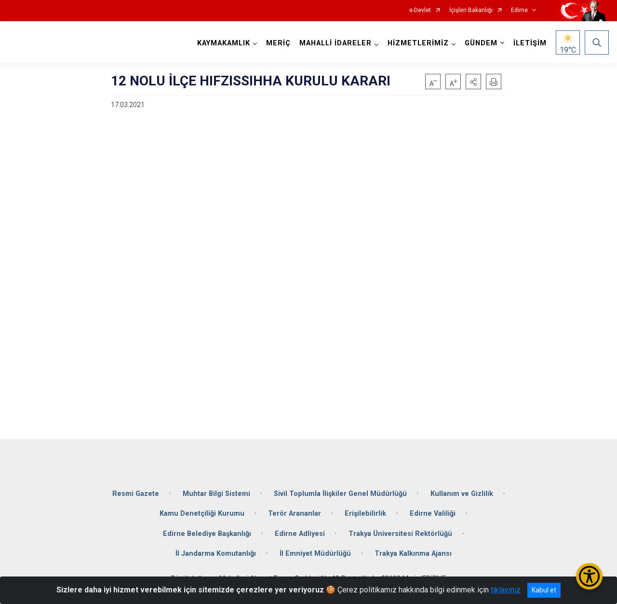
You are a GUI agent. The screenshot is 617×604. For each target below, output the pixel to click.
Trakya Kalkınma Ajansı (413, 553)
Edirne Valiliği (433, 513)
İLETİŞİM (530, 43)
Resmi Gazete (135, 493)
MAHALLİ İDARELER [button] (335, 43)
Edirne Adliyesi (300, 533)
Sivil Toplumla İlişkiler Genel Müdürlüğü (340, 493)
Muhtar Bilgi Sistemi (216, 493)
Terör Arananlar (294, 513)
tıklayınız (506, 589)
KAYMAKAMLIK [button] (223, 43)
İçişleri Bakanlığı (471, 10)
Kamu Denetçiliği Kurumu (202, 513)
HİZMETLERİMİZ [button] (418, 43)
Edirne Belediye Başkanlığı (207, 533)
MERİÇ (278, 43)
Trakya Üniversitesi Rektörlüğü (400, 533)
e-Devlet (420, 10)
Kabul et (544, 590)
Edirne (519, 10)
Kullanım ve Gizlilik (461, 493)
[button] (473, 81)
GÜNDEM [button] (481, 43)
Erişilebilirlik (365, 513)
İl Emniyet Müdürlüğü (315, 553)
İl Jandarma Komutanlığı (215, 553)
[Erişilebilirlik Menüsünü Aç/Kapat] (589, 576)
